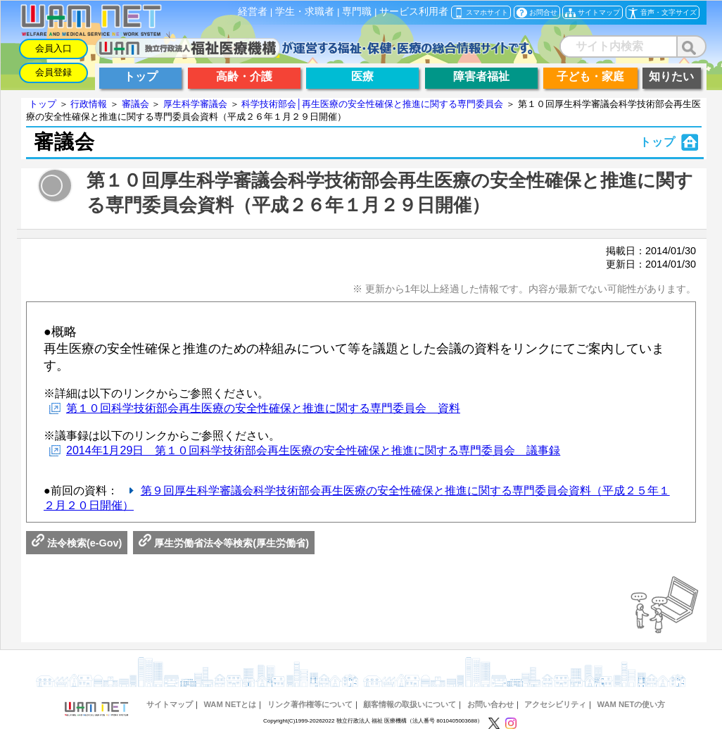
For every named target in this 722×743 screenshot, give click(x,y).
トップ (42, 104)
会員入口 (53, 48)
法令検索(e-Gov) (77, 543)
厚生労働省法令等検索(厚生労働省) (224, 543)
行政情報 (88, 104)
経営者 (252, 11)
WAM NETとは (229, 704)
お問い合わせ (490, 704)
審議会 (135, 104)
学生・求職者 (304, 11)
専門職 (357, 11)
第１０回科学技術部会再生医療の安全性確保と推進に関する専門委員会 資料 (263, 408)
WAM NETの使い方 (631, 704)
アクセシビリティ (555, 704)
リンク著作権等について (310, 704)
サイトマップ (169, 704)
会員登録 (53, 72)
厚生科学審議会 (195, 104)
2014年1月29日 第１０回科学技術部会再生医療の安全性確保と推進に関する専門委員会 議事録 (313, 450)
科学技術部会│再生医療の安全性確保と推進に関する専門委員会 (372, 104)
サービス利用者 (413, 11)
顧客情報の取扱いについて (409, 704)
